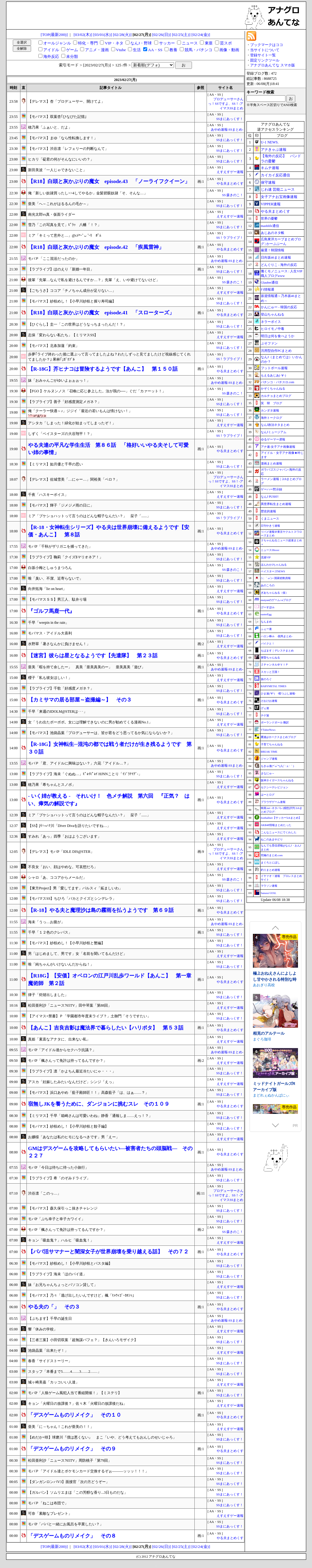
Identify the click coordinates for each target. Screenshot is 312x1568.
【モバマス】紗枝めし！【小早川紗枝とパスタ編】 (70, 1263)
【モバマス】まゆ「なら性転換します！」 (63, 138)
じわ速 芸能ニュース (278, 189)
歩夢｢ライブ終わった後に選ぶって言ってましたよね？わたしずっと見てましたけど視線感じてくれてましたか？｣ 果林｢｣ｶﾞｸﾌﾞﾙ (109, 357)
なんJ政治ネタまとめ (275, 424)
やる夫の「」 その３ (54, 1307)
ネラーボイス (271, 321)
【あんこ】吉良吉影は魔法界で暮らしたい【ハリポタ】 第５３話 (105, 1028)
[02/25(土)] (181, 34)
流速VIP (266, 557)
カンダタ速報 (270, 410)
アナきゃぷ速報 (273, 149)
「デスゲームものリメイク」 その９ (72, 1449)
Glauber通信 (269, 282)
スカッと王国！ (270, 671)
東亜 (209, 43)
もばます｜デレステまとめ (277, 650)
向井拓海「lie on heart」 (47, 589)
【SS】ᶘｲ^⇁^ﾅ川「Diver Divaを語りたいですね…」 (69, 826)
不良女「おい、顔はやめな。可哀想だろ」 (63, 867)
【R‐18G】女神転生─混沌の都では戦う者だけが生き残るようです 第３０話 (110, 747)
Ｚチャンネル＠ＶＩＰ (274, 664)
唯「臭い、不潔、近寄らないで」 (55, 578)
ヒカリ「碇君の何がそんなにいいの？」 (61, 159)
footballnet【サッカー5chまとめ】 (281, 817)
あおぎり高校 (264, 1038)
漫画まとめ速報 (271, 463)
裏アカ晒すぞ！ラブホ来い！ (274, 969)
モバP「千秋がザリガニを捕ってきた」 (60, 546)
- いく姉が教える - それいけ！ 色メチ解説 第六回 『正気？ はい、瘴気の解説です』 (109, 799)
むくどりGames (266, 978)
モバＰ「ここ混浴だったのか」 (53, 258)
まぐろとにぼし (270, 862)
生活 (137, 50)
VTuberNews (268, 729)
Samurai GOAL (268, 893)
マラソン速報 (269, 885)
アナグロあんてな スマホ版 (272, 65)
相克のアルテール (269, 1086)
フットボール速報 (274, 368)
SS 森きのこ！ (232, 195)
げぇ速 (265, 708)
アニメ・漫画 (97, 50)
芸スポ (226, 43)
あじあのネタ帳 (272, 233)
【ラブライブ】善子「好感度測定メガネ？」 (64, 402)
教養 (173, 50)
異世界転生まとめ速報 (276, 504)
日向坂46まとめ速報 (276, 257)
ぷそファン (269, 343)
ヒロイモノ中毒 (272, 328)
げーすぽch (268, 607)
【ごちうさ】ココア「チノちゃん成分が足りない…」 (72, 290)
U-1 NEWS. (270, 142)
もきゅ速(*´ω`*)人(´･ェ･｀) (277, 766)
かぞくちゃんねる (273, 388)
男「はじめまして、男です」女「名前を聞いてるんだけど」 (77, 954)
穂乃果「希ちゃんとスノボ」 (52, 784)
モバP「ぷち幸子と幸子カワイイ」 (56, 1219)
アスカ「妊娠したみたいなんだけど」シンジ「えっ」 (72, 1082)
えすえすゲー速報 (230, 172)
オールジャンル (57, 43)
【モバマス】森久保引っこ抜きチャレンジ (63, 1208)
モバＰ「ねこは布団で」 (48, 1503)
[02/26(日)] (161, 34)
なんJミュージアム (273, 432)
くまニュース (270, 518)
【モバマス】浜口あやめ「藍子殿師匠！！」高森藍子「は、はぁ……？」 (88, 1092)
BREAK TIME (269, 751)
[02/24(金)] (200, 34)
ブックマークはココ (266, 45)
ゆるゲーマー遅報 (273, 439)
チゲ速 (265, 715)
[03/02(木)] (83, 34)
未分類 (72, 56)
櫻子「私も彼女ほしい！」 (50, 678)
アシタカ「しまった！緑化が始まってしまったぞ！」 (72, 423)
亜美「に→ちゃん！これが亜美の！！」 (61, 1427)
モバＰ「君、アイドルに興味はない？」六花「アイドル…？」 (79, 763)
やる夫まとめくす (230, 183)
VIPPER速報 (271, 204)
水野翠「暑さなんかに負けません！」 (59, 644)
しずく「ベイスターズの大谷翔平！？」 (61, 434)
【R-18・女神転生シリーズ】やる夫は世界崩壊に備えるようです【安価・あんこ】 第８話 (108, 531)
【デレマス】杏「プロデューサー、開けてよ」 (66, 101)
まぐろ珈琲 (262, 1092)
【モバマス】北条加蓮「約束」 (53, 346)
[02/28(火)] (122, 34)
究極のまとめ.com (272, 855)
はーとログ (268, 794)
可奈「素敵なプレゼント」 (50, 1513)
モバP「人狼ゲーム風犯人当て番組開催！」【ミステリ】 (75, 1393)
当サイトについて (264, 50)
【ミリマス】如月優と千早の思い (55, 464)
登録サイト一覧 (263, 55)
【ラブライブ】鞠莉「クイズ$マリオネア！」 (65, 557)
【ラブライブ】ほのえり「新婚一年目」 (61, 269)
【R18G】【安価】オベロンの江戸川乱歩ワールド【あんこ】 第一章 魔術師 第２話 (111, 979)
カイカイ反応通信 (275, 175)
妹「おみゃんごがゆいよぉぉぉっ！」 (59, 380)
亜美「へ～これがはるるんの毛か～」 (59, 204)
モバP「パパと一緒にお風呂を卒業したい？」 (65, 1524)
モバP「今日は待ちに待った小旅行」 (58, 1167)
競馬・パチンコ (198, 50)
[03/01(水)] (102, 34)
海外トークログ (271, 417)
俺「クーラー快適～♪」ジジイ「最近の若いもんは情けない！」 (80, 411)
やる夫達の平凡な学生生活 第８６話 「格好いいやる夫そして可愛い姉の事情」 (108, 448)
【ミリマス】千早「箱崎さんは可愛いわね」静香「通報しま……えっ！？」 (90, 1116)
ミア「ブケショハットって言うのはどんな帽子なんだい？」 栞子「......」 (89, 516)
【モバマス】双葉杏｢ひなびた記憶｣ (57, 117)
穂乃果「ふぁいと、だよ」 (50, 127)
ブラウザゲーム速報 (273, 801)
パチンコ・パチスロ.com (277, 382)
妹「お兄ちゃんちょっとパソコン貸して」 (63, 1285)
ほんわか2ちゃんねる (274, 564)
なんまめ (266, 621)
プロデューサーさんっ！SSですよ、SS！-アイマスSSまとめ (225, 103)
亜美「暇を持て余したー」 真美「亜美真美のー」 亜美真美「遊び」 (86, 667)
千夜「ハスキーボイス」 (48, 495)
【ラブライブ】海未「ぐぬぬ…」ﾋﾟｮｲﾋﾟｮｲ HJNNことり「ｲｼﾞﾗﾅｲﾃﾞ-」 (85, 774)
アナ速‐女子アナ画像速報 (278, 446)
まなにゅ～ (268, 773)
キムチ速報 (270, 168)
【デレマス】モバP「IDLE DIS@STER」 (61, 851)
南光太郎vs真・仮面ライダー (51, 214)
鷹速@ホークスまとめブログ (278, 737)
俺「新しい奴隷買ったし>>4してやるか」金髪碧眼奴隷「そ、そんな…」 (87, 193)
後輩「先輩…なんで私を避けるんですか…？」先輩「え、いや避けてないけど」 (94, 280)
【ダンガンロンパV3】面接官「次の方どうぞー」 (68, 1482)
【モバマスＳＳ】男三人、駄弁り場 (57, 599)
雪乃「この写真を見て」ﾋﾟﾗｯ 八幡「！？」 (64, 225)
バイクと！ (268, 643)
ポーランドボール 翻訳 (275, 722)
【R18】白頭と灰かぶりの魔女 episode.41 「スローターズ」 (101, 313)
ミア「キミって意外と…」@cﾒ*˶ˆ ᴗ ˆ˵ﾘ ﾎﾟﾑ (64, 235)
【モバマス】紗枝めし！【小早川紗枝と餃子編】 (68, 1126)
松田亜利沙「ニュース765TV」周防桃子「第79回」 (70, 1460)
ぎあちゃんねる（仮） (274, 592)
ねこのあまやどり (272, 839)
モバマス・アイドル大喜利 (50, 633)
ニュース (190, 43)
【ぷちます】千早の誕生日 (50, 1318)
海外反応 (51, 56)
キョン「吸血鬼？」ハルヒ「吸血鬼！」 (61, 1240)
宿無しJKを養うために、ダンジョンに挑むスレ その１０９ (98, 1104)
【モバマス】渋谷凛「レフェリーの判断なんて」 (68, 149)
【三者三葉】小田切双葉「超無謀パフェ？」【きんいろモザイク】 (83, 1340)
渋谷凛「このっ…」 (44, 1193)
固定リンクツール (264, 60)
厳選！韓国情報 (272, 250)
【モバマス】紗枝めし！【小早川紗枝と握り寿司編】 (72, 301)
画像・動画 (229, 50)
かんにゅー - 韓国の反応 (279, 307)
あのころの (268, 585)
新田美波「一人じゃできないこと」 (57, 170)
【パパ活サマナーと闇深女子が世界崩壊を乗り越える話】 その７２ (108, 1252)
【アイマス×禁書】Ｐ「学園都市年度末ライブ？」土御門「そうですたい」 (89, 1016)
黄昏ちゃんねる (270, 657)
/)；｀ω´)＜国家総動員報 (276, 578)
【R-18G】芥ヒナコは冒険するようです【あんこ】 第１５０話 (103, 369)
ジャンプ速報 (269, 758)
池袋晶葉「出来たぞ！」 (48, 1350)
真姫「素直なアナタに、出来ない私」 (59, 1039)
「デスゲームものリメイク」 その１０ (74, 1415)
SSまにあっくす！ (229, 119)
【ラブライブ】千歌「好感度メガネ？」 (61, 688)
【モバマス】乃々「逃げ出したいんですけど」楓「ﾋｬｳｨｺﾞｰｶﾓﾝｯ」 (82, 1295)
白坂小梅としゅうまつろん (50, 568)
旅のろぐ (266, 679)
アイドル (51, 50)
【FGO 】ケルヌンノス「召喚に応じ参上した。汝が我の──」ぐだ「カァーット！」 (97, 391)
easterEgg (266, 614)
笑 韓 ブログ (271, 403)
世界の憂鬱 (269, 218)
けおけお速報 (269, 700)
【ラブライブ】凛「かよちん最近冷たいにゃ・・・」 (72, 1071)
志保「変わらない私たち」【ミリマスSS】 (63, 335)
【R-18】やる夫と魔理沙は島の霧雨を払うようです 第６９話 (101, 910)
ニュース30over (270, 550)
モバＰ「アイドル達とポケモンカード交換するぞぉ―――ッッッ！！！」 (88, 1471)
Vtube (121, 50)
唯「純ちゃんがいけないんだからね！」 (61, 964)
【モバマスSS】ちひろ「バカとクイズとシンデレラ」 (72, 898)
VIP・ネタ (114, 43)
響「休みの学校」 (42, 1329)
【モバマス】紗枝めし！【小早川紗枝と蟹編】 (66, 943)
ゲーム (72, 50)
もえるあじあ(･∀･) (273, 375)
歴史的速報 (268, 511)
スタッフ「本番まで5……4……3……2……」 (64, 1371)
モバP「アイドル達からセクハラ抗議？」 (62, 1050)
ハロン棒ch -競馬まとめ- (277, 636)
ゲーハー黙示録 (271, 489)
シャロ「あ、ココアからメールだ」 (57, 877)
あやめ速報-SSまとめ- (227, 129)
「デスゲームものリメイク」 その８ (72, 1536)
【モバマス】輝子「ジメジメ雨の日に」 (61, 505)
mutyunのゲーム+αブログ (276, 600)
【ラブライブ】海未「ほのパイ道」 (57, 1274)
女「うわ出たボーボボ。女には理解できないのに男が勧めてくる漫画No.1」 (90, 722)
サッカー (167, 43)
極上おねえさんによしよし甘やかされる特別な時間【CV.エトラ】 (274, 1032)
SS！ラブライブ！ (229, 237)
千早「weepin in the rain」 (48, 622)
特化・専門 (88, 43)
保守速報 (268, 182)
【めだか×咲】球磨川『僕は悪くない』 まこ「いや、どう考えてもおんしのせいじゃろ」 (102, 1437)
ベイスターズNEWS (273, 571)
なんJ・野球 (141, 43)
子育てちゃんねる (272, 744)
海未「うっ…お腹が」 (46, 922)
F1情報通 (268, 289)
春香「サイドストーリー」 (50, 1361)
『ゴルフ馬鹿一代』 (51, 611)
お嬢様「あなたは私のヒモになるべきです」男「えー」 (73, 1137)
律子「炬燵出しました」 (48, 995)
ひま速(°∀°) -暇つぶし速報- (278, 693)
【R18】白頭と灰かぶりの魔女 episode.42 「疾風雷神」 (96, 247)
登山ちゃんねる (272, 314)
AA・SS (155, 50)
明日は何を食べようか (277, 336)
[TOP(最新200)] (54, 34)
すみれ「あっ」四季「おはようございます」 (64, 836)
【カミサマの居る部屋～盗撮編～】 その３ (80, 700)
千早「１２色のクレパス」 (50, 932)
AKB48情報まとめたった (276, 825)
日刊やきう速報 (270, 525)
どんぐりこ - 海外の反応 (279, 265)
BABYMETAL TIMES (273, 686)
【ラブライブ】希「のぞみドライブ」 (59, 1178)
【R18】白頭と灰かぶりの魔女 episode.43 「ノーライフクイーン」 (109, 181)
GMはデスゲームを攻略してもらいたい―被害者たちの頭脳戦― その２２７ (110, 1152)
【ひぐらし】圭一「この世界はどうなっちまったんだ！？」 (77, 324)
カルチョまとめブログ (276, 395)
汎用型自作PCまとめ (276, 350)
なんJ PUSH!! (270, 496)
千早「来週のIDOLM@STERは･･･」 (57, 711)
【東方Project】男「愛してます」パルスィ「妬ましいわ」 (75, 888)
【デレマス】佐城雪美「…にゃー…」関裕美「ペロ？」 (73, 479)
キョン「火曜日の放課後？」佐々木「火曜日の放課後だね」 (77, 1403)
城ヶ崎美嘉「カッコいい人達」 (53, 1382)
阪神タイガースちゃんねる (277, 780)
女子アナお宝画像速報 (279, 197)
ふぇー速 (266, 628)
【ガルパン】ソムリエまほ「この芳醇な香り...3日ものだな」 (78, 1492)
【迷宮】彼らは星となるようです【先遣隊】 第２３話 (93, 656)
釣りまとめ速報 (270, 869)
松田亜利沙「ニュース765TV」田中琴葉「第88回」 (70, 1005)
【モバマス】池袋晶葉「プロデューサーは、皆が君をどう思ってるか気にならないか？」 (101, 733)
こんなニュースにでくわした (278, 832)
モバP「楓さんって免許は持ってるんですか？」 (67, 1060)
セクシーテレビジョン (274, 787)
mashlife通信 (270, 226)
